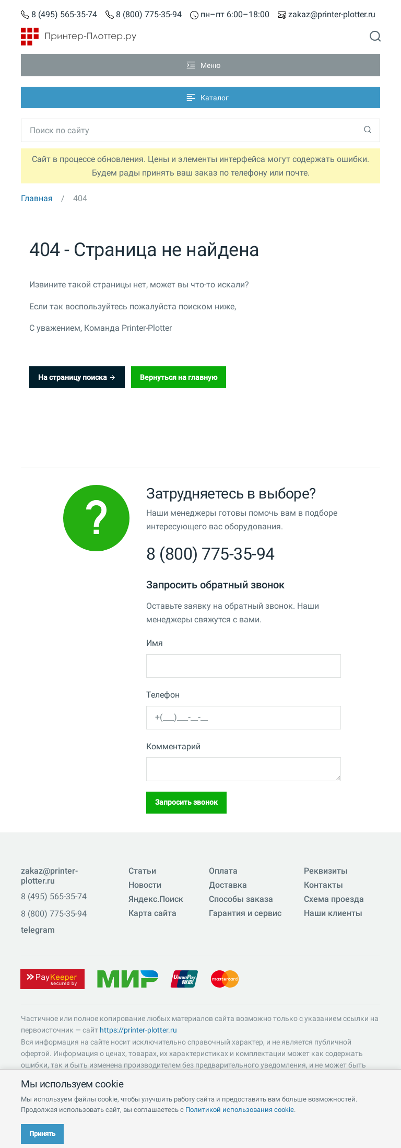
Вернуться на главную (178, 377)
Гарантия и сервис (245, 913)
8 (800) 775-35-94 (149, 14)
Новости (144, 885)
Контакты (323, 885)
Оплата (223, 871)
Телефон (163, 695)
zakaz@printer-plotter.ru (331, 14)
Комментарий (173, 746)
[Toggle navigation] (200, 65)
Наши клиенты (333, 913)
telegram (38, 930)
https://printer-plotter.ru (138, 1030)
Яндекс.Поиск (155, 899)
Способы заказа (241, 899)
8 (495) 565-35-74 (64, 14)
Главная (37, 198)
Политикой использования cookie (239, 1110)
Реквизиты (326, 871)
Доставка (228, 885)
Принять (42, 1134)
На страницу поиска (77, 377)
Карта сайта (152, 913)
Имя (154, 643)
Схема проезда (334, 899)
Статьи (142, 871)
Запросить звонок (186, 802)
